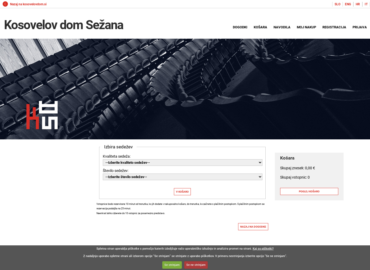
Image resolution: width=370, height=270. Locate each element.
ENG (348, 4)
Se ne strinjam (196, 265)
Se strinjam (172, 265)
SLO (337, 4)
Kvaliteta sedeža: (117, 156)
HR (358, 4)
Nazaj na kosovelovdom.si (25, 4)
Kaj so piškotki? (263, 248)
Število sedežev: (115, 171)
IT (366, 4)
